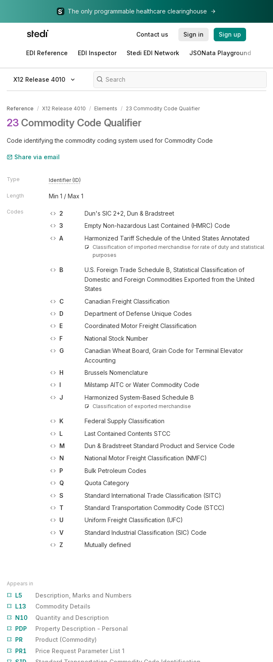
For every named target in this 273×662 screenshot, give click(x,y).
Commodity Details (48, 606)
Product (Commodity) (52, 639)
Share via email (33, 156)
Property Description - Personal (67, 628)
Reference (20, 108)
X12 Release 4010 (64, 108)
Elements (105, 108)
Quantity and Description (58, 617)
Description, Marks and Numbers (69, 595)
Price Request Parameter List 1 (66, 650)
